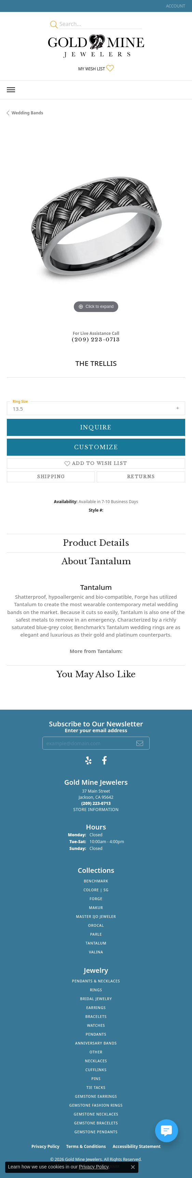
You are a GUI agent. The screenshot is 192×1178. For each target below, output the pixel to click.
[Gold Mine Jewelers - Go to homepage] (96, 46)
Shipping (51, 476)
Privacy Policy (45, 1146)
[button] (175, 6)
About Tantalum (96, 561)
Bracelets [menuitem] (96, 1016)
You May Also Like (96, 674)
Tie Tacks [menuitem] (96, 1087)
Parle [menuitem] (96, 934)
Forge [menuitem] (96, 898)
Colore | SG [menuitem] (96, 890)
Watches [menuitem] (96, 1025)
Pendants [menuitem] (96, 1034)
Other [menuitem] (96, 1052)
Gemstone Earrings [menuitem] (96, 1096)
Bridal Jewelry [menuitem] (96, 998)
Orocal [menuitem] (96, 925)
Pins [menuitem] (96, 1078)
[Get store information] (96, 809)
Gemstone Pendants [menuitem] (96, 1132)
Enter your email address (96, 730)
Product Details (96, 543)
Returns (141, 476)
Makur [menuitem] (96, 907)
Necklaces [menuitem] (96, 1061)
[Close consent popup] (133, 1167)
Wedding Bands (27, 113)
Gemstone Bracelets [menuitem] (96, 1123)
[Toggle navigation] (11, 90)
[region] (96, 226)
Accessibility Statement (137, 1146)
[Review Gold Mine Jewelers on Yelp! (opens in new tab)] (88, 760)
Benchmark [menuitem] (96, 881)
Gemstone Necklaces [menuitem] (96, 1114)
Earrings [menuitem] (96, 1007)
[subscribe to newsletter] (140, 743)
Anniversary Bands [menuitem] (96, 1043)
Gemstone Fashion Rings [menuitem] (96, 1105)
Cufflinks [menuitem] (96, 1069)
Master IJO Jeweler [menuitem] (96, 916)
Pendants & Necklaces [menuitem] (96, 981)
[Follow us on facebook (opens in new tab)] (104, 760)
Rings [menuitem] (96, 990)
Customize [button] (96, 447)
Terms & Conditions (86, 1146)
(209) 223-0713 (96, 339)
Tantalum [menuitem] (96, 943)
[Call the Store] (96, 803)
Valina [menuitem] (96, 952)
